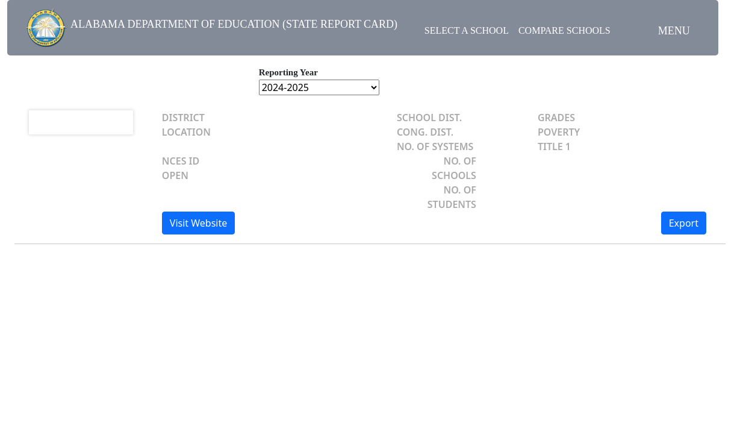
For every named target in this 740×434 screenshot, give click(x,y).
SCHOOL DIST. (429, 117)
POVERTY (559, 132)
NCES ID (180, 161)
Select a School (466, 30)
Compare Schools (564, 30)
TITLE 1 (554, 146)
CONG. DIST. (425, 132)
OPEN (175, 175)
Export (683, 223)
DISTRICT (183, 117)
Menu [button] (674, 31)
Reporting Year (288, 72)
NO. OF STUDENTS (452, 197)
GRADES (556, 117)
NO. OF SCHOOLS (454, 168)
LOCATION (186, 132)
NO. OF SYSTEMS (435, 146)
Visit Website (198, 223)
